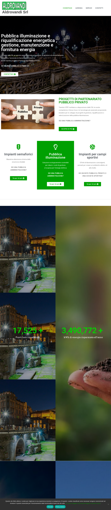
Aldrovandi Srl (15, 12)
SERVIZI (89, 8)
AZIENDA (78, 8)
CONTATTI (99, 8)
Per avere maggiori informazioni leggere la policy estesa (82, 503)
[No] (108, 504)
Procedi (50, 507)
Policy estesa (60, 507)
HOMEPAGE (67, 8)
